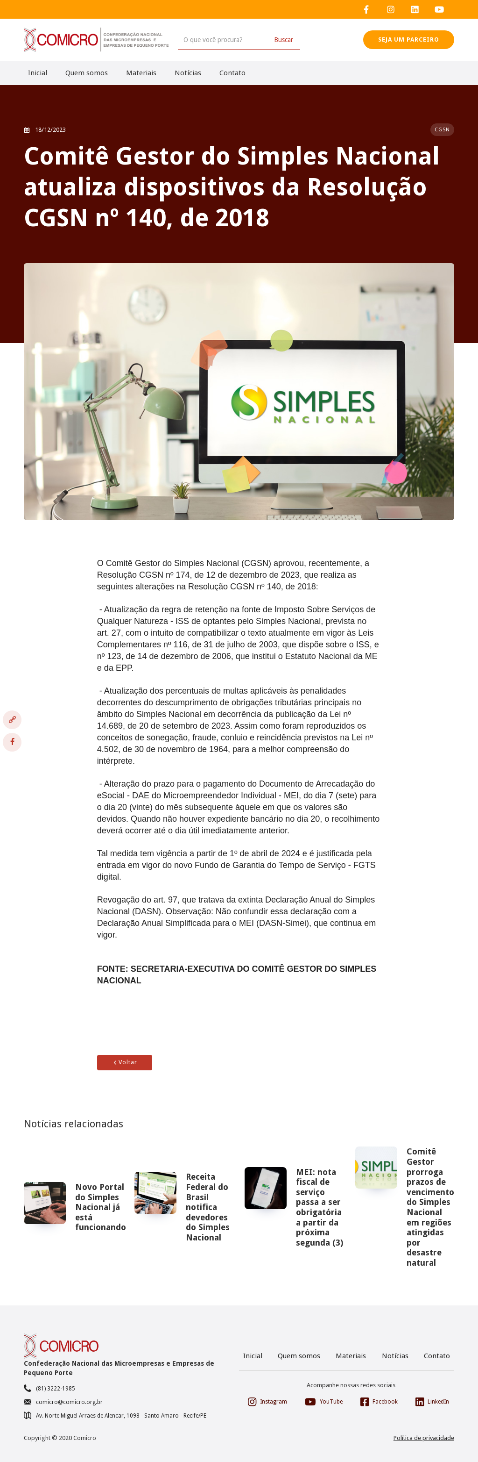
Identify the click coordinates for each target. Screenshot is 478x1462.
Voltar (124, 1062)
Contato (232, 73)
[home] (96, 40)
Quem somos (86, 73)
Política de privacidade (424, 1437)
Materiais (141, 73)
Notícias (188, 73)
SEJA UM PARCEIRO (408, 39)
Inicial (37, 73)
